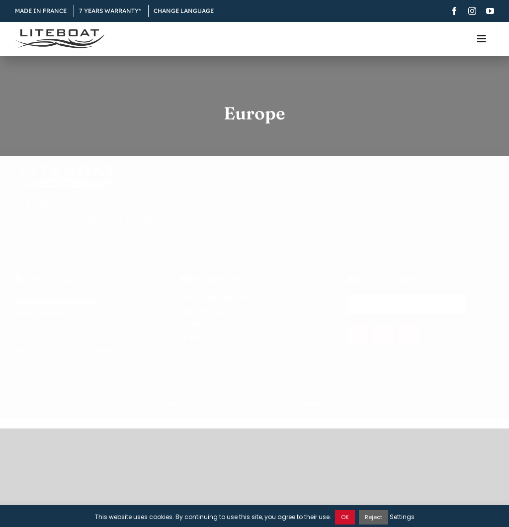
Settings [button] (402, 517)
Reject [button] (373, 517)
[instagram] (472, 11)
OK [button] (345, 517)
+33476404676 (43, 318)
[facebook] (454, 11)
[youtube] (490, 11)
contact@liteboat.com (56, 306)
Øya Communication (369, 409)
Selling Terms (275, 409)
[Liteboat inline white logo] (68, 176)
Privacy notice (228, 409)
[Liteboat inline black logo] (59, 33)
